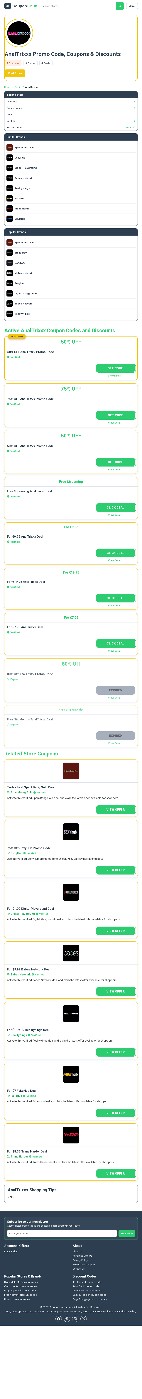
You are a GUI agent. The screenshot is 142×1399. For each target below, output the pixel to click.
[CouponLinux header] (20, 6)
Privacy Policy (80, 1260)
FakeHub (16, 1095)
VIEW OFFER (115, 809)
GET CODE (115, 368)
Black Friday (11, 1251)
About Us (78, 1251)
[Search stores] (77, 6)
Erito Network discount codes (20, 1294)
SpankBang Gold (22, 792)
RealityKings (19, 1035)
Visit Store (15, 73)
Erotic (18, 87)
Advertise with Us (82, 1255)
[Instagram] (75, 1319)
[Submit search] (120, 6)
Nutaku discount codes (17, 1299)
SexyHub (16, 853)
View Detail (114, 375)
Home (7, 87)
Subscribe (127, 1233)
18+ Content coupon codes (87, 1282)
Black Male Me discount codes (21, 1282)
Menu (132, 6)
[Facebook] (58, 1319)
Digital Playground (23, 913)
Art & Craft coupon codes (87, 1286)
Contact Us (79, 1268)
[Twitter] (83, 1319)
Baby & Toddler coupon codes (89, 1294)
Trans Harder (19, 1156)
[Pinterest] (67, 1319)
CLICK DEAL (115, 507)
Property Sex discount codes (20, 1290)
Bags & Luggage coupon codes (90, 1299)
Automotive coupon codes (87, 1290)
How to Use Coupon (84, 1264)
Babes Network (21, 974)
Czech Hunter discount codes (20, 1286)
